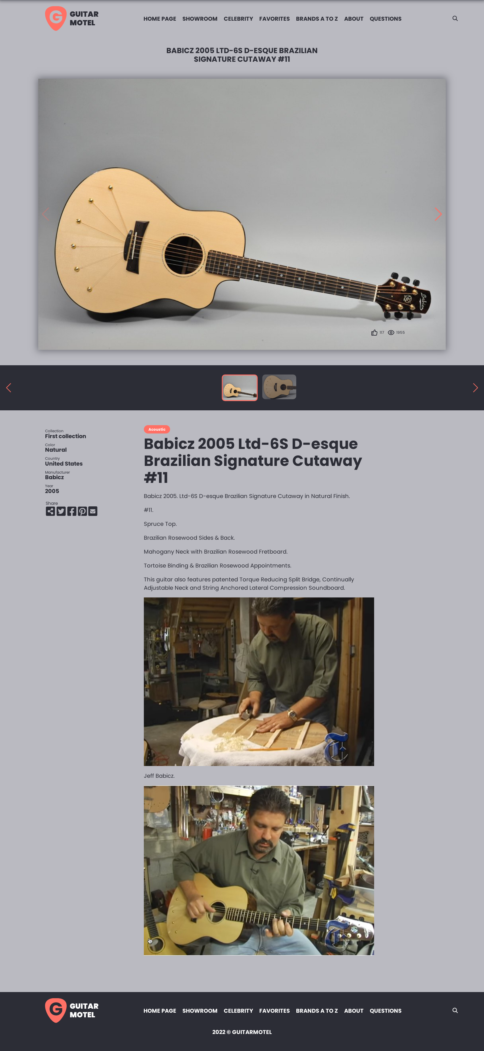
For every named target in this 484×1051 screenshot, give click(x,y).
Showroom (200, 19)
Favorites (274, 19)
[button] (438, 214)
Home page (160, 19)
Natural (56, 450)
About (354, 19)
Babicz (54, 477)
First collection (65, 436)
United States (64, 463)
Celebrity (238, 19)
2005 (52, 491)
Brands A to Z (317, 19)
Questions (386, 19)
